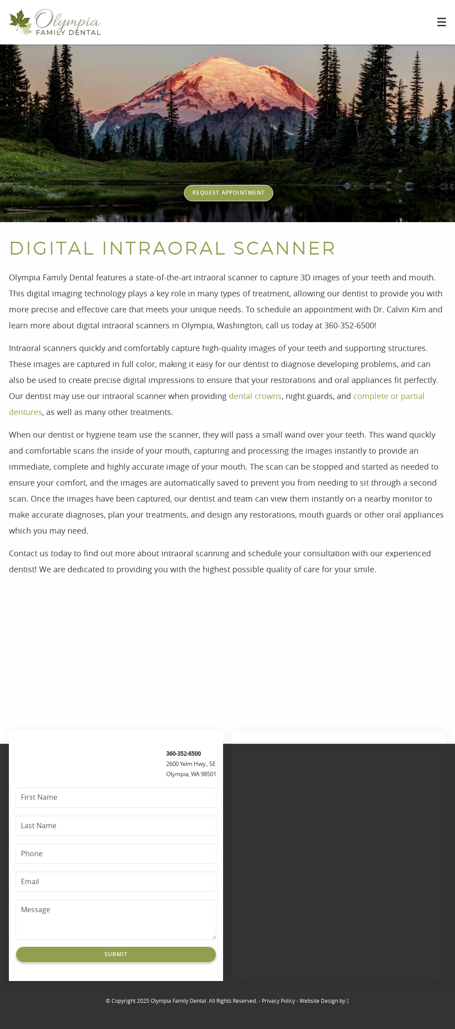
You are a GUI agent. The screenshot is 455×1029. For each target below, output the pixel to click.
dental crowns (255, 396)
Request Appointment (228, 192)
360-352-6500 (183, 754)
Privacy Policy (278, 1000)
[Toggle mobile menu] (441, 22)
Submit (116, 954)
